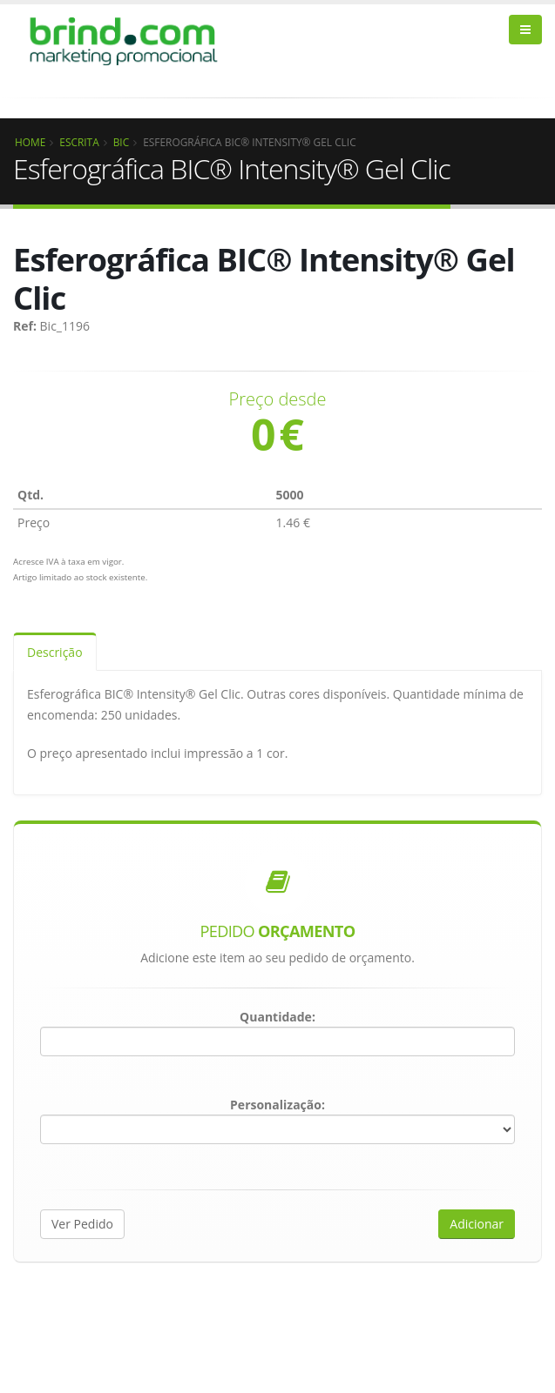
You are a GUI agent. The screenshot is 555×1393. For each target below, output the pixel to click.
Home (30, 142)
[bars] (525, 29)
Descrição (55, 652)
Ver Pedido (82, 1224)
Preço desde (278, 399)
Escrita (78, 142)
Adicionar (477, 1224)
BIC (121, 142)
